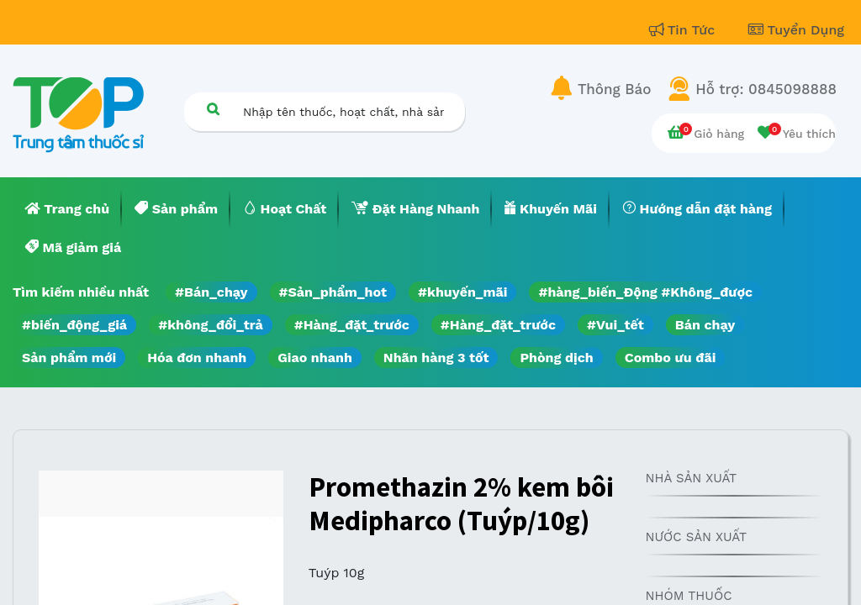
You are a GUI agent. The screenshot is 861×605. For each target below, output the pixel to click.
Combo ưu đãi (670, 358)
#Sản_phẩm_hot (333, 292)
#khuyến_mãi (462, 292)
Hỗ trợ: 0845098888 (766, 89)
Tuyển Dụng (796, 30)
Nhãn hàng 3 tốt (436, 358)
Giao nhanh (314, 358)
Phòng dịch (556, 358)
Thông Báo (614, 89)
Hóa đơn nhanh (196, 358)
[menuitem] (67, 209)
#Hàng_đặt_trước (351, 325)
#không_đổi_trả (210, 325)
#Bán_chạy (211, 292)
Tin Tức (684, 30)
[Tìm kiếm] (212, 108)
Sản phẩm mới (69, 358)
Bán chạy (705, 325)
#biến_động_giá (74, 325)
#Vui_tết (615, 325)
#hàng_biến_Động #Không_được (645, 292)
